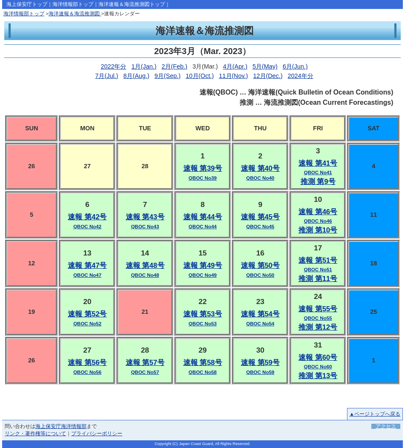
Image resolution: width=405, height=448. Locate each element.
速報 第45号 (260, 217)
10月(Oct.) (200, 75)
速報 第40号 (260, 168)
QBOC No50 (260, 275)
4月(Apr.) (235, 66)
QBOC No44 (202, 226)
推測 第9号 (318, 182)
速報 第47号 (87, 265)
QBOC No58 (202, 372)
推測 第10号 (317, 230)
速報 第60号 (317, 357)
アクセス (386, 426)
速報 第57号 (145, 363)
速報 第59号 (260, 363)
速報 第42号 (87, 217)
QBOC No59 (260, 372)
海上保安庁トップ (26, 4)
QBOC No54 (260, 323)
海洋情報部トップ (72, 4)
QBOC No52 (87, 323)
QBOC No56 (87, 372)
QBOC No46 (318, 221)
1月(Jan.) (143, 66)
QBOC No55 (318, 318)
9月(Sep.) (167, 75)
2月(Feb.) (174, 66)
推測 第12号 (317, 327)
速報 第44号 (202, 217)
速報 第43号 (145, 217)
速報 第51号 (317, 260)
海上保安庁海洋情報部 (61, 426)
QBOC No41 (318, 172)
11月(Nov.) (233, 75)
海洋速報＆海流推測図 (75, 13)
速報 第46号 (317, 212)
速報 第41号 (317, 163)
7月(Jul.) (106, 75)
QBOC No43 (145, 226)
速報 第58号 (202, 363)
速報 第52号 (87, 314)
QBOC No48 (145, 275)
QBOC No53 (202, 323)
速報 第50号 (260, 265)
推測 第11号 (317, 279)
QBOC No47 (87, 275)
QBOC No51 (318, 269)
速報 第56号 (87, 363)
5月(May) (265, 66)
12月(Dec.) (268, 75)
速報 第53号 (202, 314)
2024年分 (300, 75)
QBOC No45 (260, 226)
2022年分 (113, 66)
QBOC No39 (202, 178)
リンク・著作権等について (35, 433)
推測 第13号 (317, 376)
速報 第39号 (202, 168)
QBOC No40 (260, 178)
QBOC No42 (87, 226)
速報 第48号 (145, 265)
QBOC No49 (202, 275)
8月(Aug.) (136, 75)
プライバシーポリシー (96, 433)
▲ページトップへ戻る (375, 413)
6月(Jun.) (295, 66)
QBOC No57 (145, 372)
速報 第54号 (260, 314)
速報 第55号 (317, 309)
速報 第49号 (202, 265)
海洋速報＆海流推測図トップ (131, 4)
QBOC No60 (318, 366)
